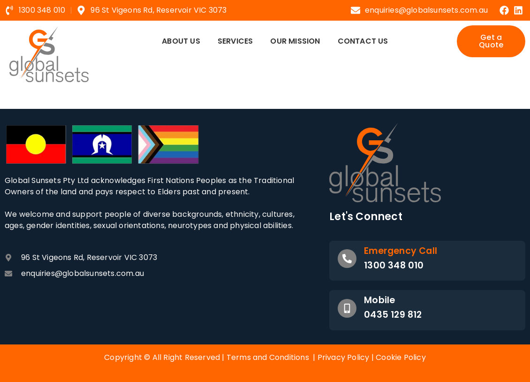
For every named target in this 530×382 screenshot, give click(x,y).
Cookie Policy (401, 357)
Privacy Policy (344, 357)
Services (235, 41)
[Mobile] (347, 308)
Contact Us (363, 41)
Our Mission (295, 41)
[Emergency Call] (347, 258)
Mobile (379, 300)
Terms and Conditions (268, 357)
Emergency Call (400, 250)
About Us (181, 41)
